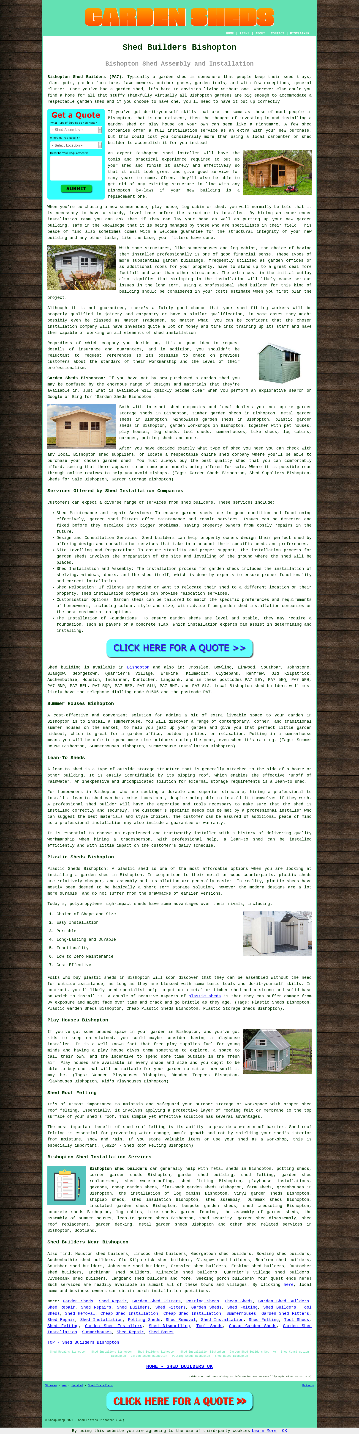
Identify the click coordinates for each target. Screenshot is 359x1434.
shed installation (175, 332)
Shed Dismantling (169, 1326)
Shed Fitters (170, 1307)
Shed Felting (242, 1307)
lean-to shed (290, 781)
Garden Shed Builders (283, 1301)
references (118, 355)
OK (284, 1430)
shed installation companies (270, 606)
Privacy (308, 1385)
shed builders (270, 686)
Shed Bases (161, 1332)
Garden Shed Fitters (156, 1301)
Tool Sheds (296, 1320)
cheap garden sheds (134, 1187)
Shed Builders (133, 1307)
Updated (77, 1385)
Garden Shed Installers (113, 1326)
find (65, 1253)
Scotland (84, 1230)
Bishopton (138, 667)
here (289, 1284)
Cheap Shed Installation (129, 1313)
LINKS (244, 33)
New (64, 1385)
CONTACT (277, 33)
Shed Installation (101, 1320)
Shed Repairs (96, 1307)
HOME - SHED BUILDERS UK (179, 1366)
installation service (193, 130)
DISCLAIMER (299, 33)
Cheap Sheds (239, 1301)
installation (62, 219)
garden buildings (183, 260)
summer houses (64, 727)
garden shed (215, 378)
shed (168, 153)
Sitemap (51, 1385)
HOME (230, 33)
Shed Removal (80, 1313)
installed (58, 1044)
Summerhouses (241, 1313)
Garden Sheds (78, 1301)
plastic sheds (204, 996)
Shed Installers (100, 1385)
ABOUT (260, 33)
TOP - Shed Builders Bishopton (83, 1342)
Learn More (264, 1430)
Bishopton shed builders (118, 1168)
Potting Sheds (202, 1301)
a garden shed (169, 77)
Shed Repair (113, 1301)
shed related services (274, 1224)
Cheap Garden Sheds (252, 1326)
